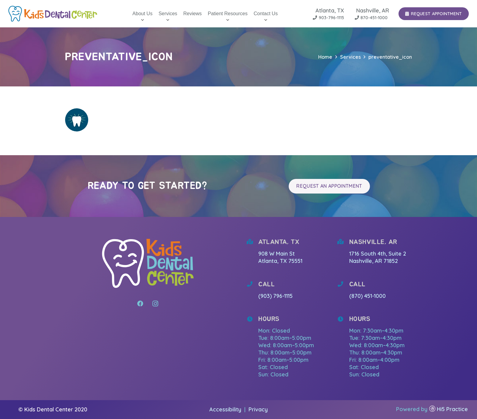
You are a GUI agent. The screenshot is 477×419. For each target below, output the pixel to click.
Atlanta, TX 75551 (280, 260)
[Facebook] (140, 303)
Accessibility (226, 409)
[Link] (52, 14)
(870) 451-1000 (367, 295)
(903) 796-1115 (275, 295)
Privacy (258, 409)
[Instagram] (155, 303)
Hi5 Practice (452, 409)
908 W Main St (277, 253)
